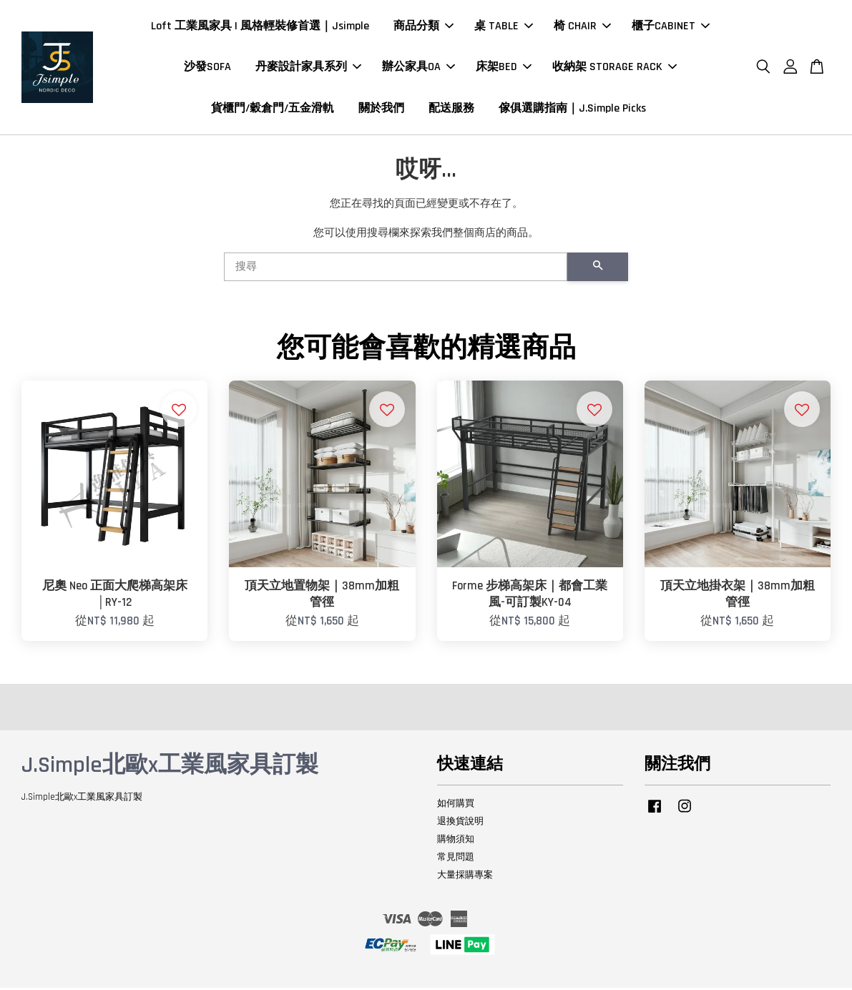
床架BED (504, 68)
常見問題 (455, 860)
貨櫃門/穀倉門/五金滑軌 (272, 109)
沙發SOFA (207, 68)
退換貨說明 (460, 824)
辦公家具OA (418, 68)
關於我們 (381, 109)
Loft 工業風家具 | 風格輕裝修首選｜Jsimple (260, 27)
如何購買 (455, 806)
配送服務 (451, 109)
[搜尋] (396, 269)
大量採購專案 (465, 877)
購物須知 (455, 842)
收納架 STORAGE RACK (614, 68)
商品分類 (423, 27)
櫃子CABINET (671, 27)
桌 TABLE (503, 27)
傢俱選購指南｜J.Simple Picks (572, 109)
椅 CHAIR (582, 27)
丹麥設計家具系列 (308, 68)
